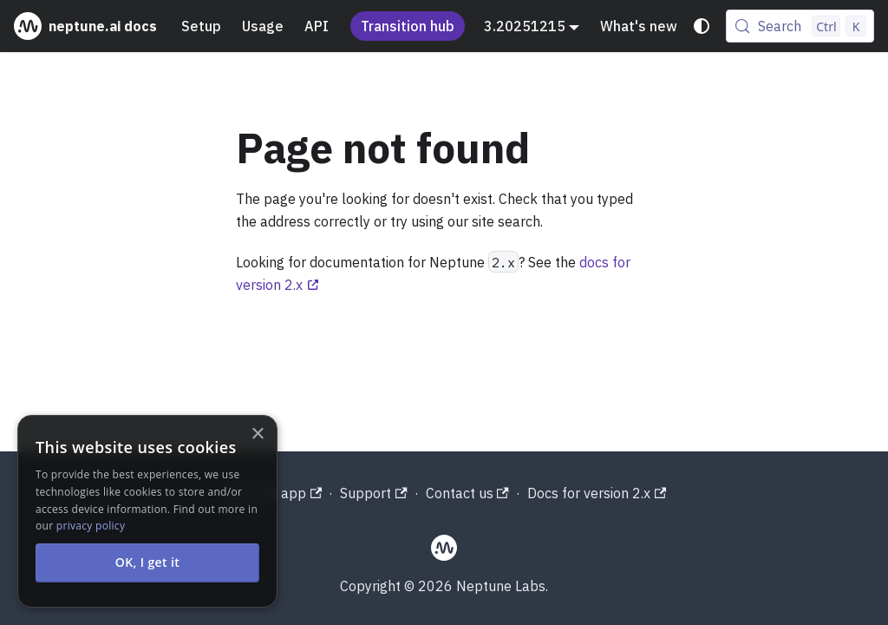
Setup (201, 26)
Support (373, 493)
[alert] (147, 511)
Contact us (467, 493)
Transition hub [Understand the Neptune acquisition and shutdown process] (407, 26)
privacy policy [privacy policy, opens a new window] (90, 525)
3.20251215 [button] (524, 26)
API (316, 26)
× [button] (257, 434)
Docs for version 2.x (596, 493)
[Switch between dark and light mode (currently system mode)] (701, 26)
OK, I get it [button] (147, 562)
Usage (263, 26)
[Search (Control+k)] (800, 26)
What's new (638, 26)
